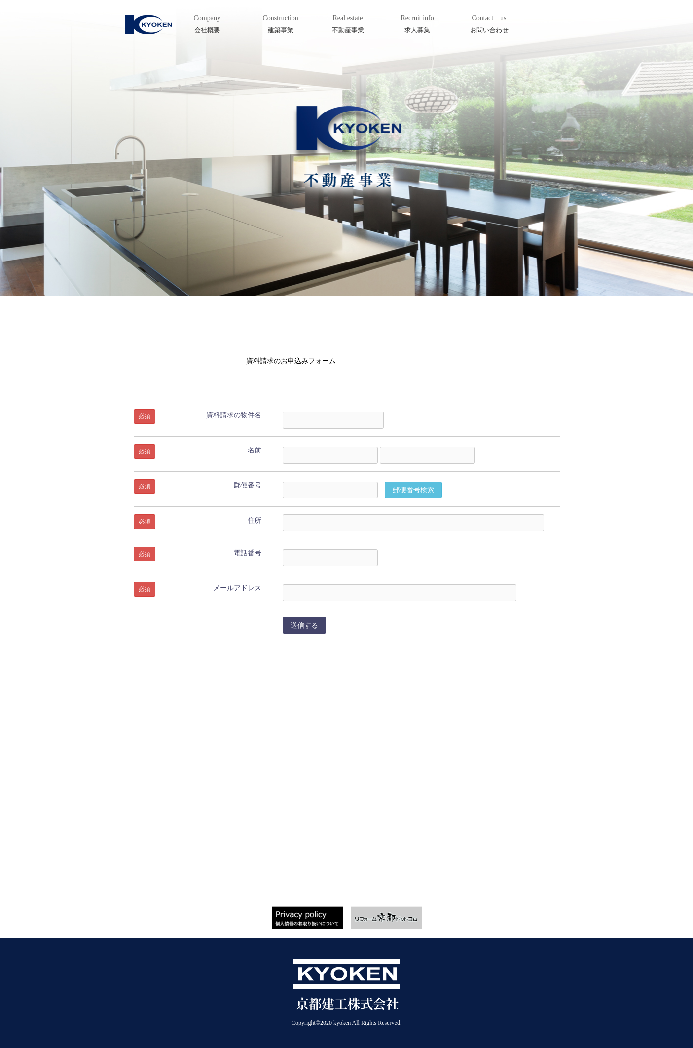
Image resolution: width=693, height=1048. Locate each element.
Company (210, 24)
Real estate (350, 24)
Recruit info (421, 24)
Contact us (491, 24)
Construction (285, 24)
